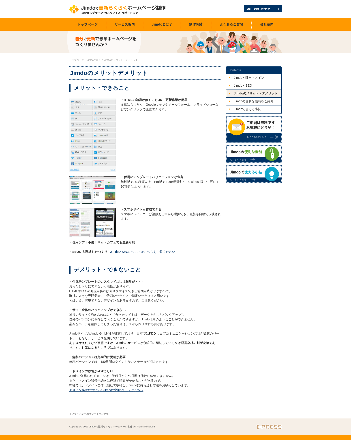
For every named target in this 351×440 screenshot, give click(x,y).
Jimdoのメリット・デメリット (121, 60)
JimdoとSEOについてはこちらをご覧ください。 (144, 252)
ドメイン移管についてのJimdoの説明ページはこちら (106, 390)
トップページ (87, 24)
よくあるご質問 (231, 24)
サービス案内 (125, 24)
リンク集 (104, 413)
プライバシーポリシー (84, 413)
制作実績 (196, 24)
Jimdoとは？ (162, 24)
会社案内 (267, 24)
